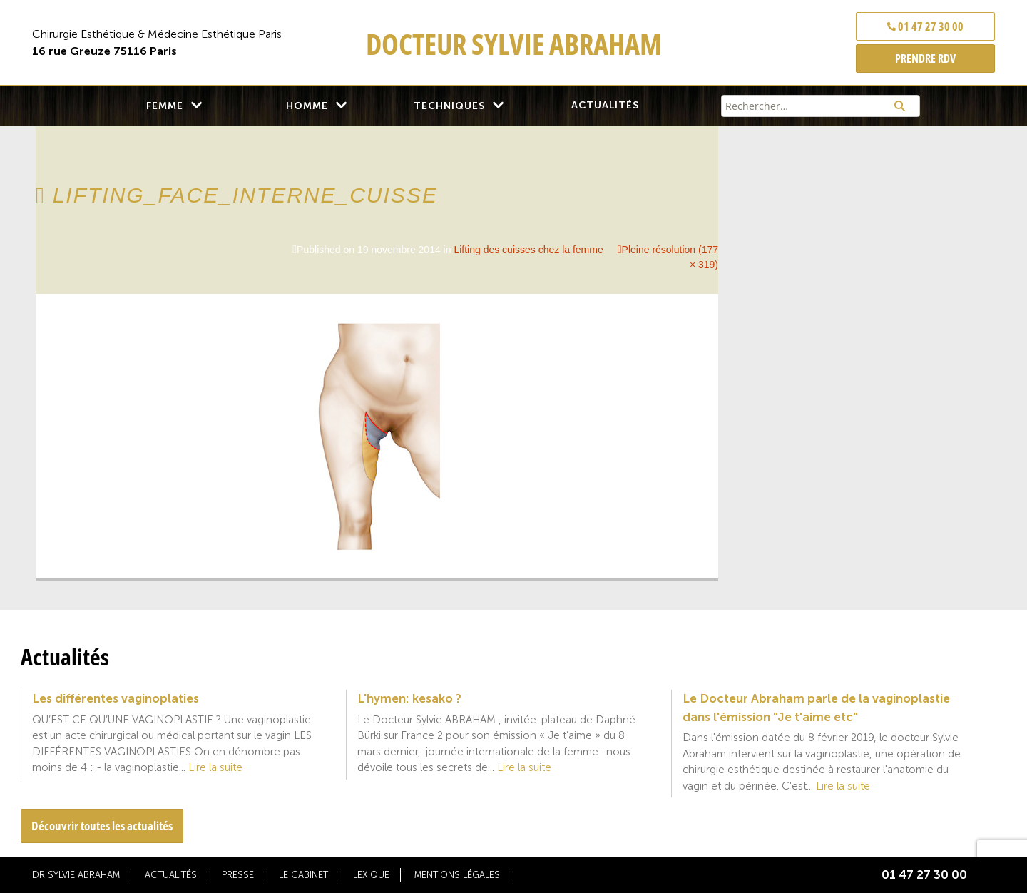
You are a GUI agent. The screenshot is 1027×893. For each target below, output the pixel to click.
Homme (307, 106)
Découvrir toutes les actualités (102, 825)
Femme (164, 106)
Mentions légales (457, 874)
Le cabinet (303, 874)
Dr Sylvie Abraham (76, 874)
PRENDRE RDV (925, 58)
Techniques (449, 106)
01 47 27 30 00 (925, 26)
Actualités (605, 105)
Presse (238, 874)
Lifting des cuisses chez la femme (528, 249)
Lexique (371, 874)
